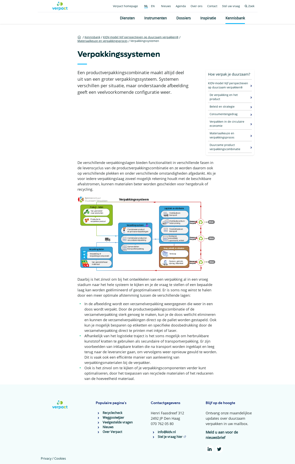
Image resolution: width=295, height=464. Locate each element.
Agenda (181, 6)
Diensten (127, 18)
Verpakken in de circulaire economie (227, 124)
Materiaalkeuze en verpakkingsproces (222, 135)
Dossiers (183, 18)
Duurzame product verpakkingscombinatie (225, 147)
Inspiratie (208, 18)
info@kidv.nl (167, 432)
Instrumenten (155, 18)
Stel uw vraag (231, 6)
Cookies (60, 458)
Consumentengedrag (224, 114)
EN (153, 6)
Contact (212, 6)
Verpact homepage (125, 6)
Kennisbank (235, 18)
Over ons (196, 6)
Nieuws (166, 6)
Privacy (46, 458)
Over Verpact (112, 432)
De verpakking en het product (224, 97)
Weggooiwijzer (113, 417)
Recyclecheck (112, 413)
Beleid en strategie (222, 106)
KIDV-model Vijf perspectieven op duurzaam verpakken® (228, 85)
